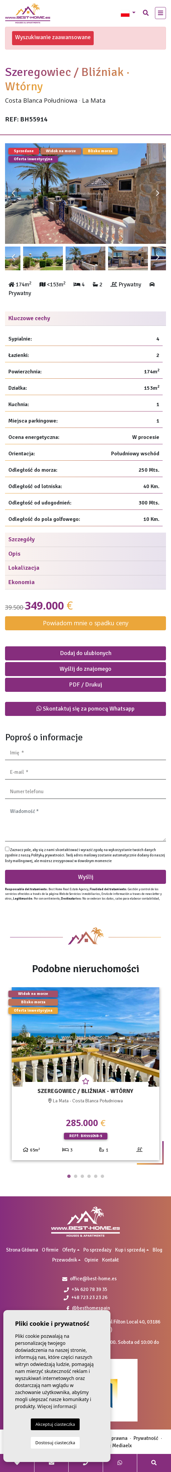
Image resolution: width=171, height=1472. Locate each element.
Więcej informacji (57, 1406)
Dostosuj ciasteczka (55, 1443)
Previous (13, 193)
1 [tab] (69, 1176)
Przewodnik (64, 1260)
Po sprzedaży (97, 1250)
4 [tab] (89, 1176)
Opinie (91, 1260)
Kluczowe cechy (29, 318)
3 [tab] (82, 1176)
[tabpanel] (85, 1076)
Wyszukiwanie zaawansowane (53, 37)
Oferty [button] (69, 1250)
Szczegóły (21, 539)
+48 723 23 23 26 (85, 1297)
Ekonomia (21, 582)
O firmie (50, 1250)
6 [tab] (102, 1176)
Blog (157, 1250)
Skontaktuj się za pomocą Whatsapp (85, 708)
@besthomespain (88, 1308)
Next (157, 193)
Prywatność (146, 1438)
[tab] (85, 318)
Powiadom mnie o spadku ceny (86, 623)
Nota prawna (113, 1438)
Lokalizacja (23, 567)
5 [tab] (95, 1176)
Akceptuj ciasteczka (55, 1424)
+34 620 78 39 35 (85, 1289)
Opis (14, 553)
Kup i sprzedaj (130, 1250)
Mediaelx (122, 1446)
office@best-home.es (93, 1279)
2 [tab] (75, 1176)
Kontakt (110, 1260)
